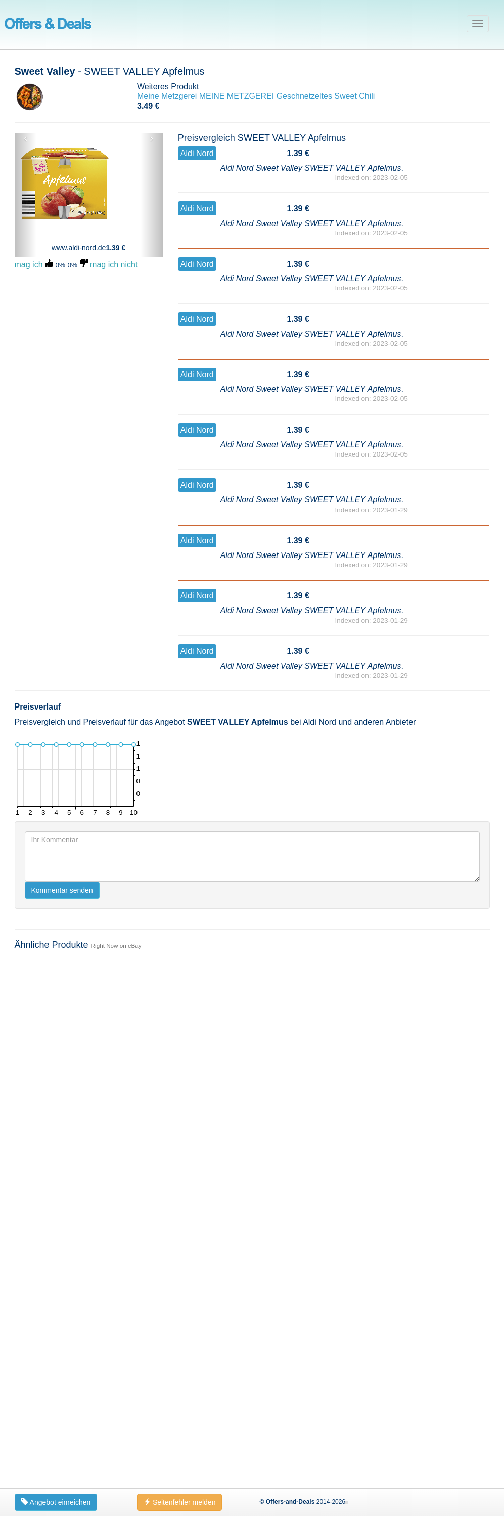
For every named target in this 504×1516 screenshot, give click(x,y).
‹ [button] (25, 138)
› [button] (152, 138)
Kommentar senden (62, 1410)
